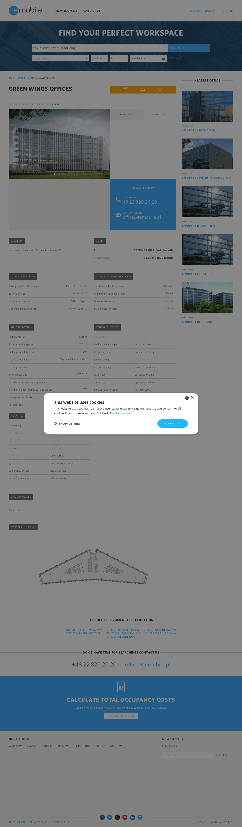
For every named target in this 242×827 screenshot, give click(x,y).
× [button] (192, 397)
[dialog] (121, 413)
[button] (67, 423)
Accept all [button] (172, 423)
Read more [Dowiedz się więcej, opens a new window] (123, 413)
